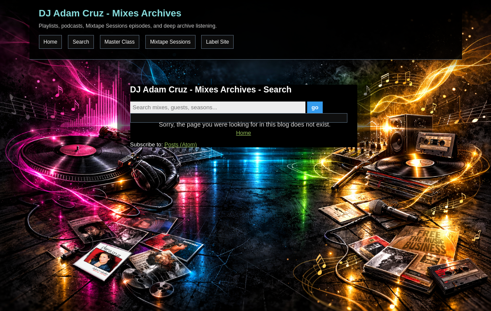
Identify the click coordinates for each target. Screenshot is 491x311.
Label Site (217, 42)
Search (81, 42)
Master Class (120, 42)
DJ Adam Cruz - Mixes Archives (110, 13)
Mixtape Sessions (170, 42)
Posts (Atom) (180, 144)
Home (51, 42)
